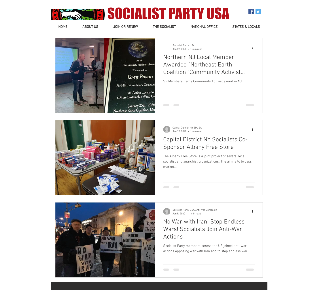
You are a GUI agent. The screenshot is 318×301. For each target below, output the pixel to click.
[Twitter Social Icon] (258, 11)
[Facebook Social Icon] (251, 11)
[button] (90, 27)
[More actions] (254, 47)
